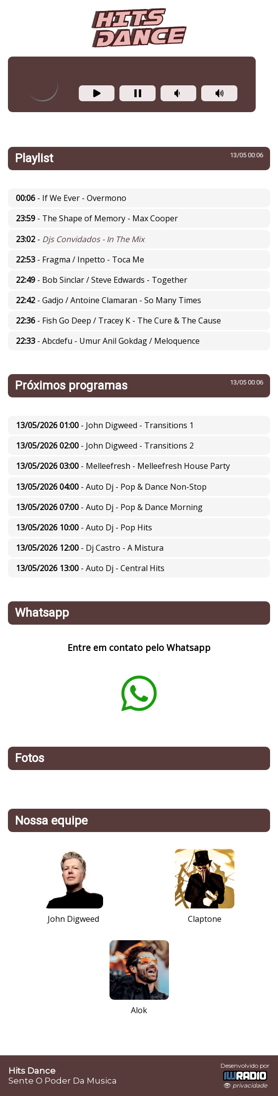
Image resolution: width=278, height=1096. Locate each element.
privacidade (249, 1085)
